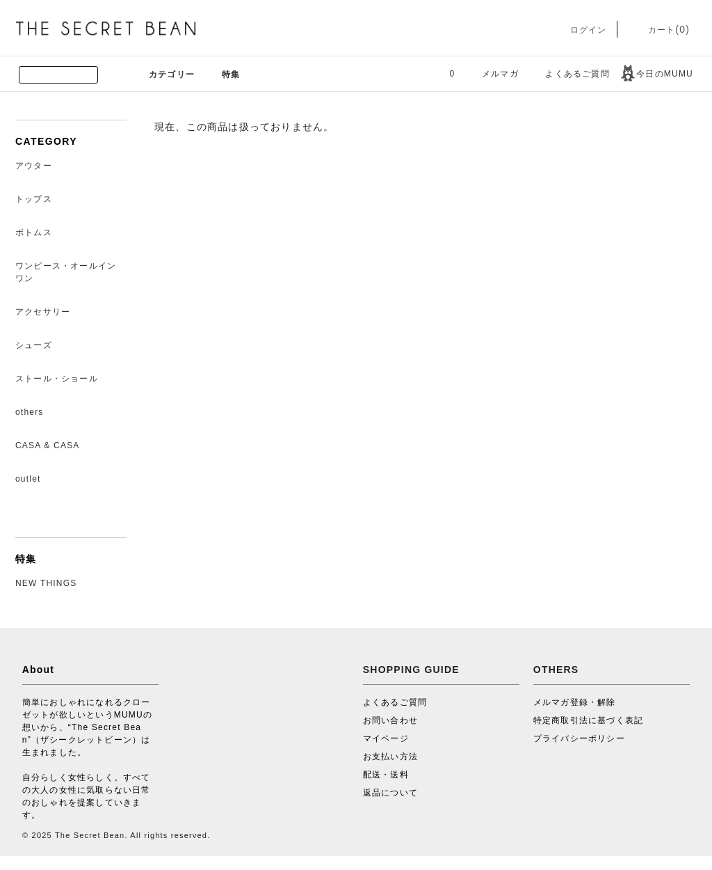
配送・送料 (386, 775)
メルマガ (492, 74)
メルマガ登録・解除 (574, 702)
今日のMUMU (656, 74)
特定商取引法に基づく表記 (588, 720)
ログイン (578, 30)
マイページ (386, 738)
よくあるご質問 (568, 74)
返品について (390, 793)
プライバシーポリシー (579, 738)
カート (659, 30)
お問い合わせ (390, 720)
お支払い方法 (390, 756)
